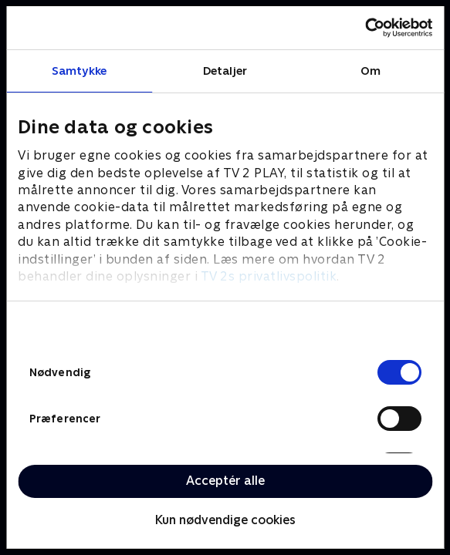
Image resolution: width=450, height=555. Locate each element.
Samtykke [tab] (79, 70)
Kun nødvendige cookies (225, 520)
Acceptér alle (225, 480)
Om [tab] (370, 70)
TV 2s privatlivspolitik (269, 276)
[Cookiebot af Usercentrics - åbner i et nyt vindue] (364, 28)
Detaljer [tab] (225, 70)
